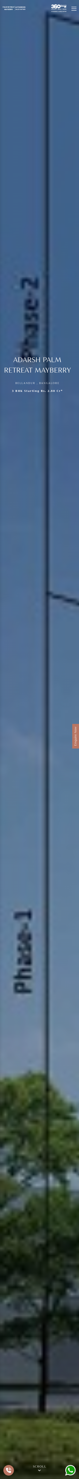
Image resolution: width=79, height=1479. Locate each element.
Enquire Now (75, 736)
